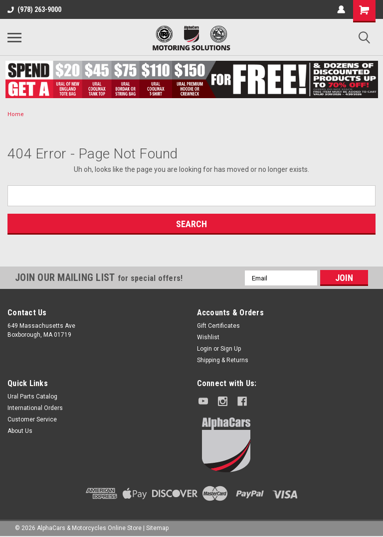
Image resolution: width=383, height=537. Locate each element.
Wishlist (208, 337)
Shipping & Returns (222, 360)
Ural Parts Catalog (32, 396)
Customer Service (32, 419)
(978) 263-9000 (34, 9)
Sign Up (230, 348)
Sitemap (157, 527)
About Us (19, 430)
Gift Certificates (218, 325)
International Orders (35, 407)
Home (15, 114)
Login (204, 348)
